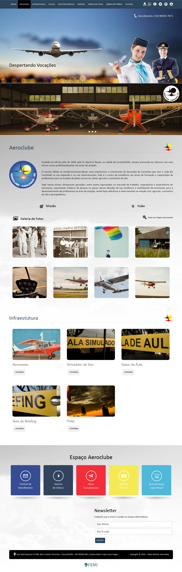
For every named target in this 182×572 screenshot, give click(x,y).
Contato (129, 4)
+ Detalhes (19, 372)
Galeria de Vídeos (114, 4)
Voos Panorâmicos (91, 480)
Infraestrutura (38, 4)
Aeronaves (36, 344)
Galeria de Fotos (95, 4)
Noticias (81, 4)
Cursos (52, 4)
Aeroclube (24, 4)
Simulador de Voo (91, 344)
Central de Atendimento (25, 480)
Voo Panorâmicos (66, 4)
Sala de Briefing (36, 401)
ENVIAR (100, 540)
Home (13, 4)
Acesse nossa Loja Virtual (156, 480)
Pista (91, 401)
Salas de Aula (145, 344)
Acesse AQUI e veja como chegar (104, 554)
